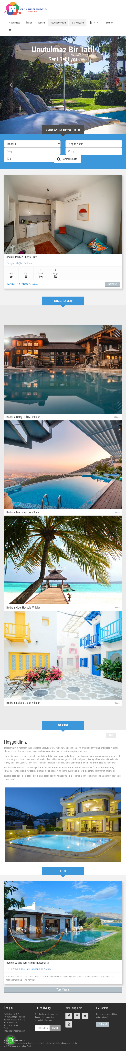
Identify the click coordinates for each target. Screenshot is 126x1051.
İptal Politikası (41, 1043)
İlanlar (29, 22)
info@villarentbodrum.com (14, 1031)
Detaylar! (103, 1024)
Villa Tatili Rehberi (30, 969)
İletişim (41, 22)
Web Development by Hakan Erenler (18, 1046)
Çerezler (66, 1043)
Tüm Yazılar (63, 989)
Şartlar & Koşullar (27, 1043)
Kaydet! (55, 1028)
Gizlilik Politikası (55, 1043)
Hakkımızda (14, 22)
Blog (6, 1043)
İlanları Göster (67, 159)
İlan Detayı (112, 284)
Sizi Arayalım (78, 22)
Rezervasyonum (58, 22)
